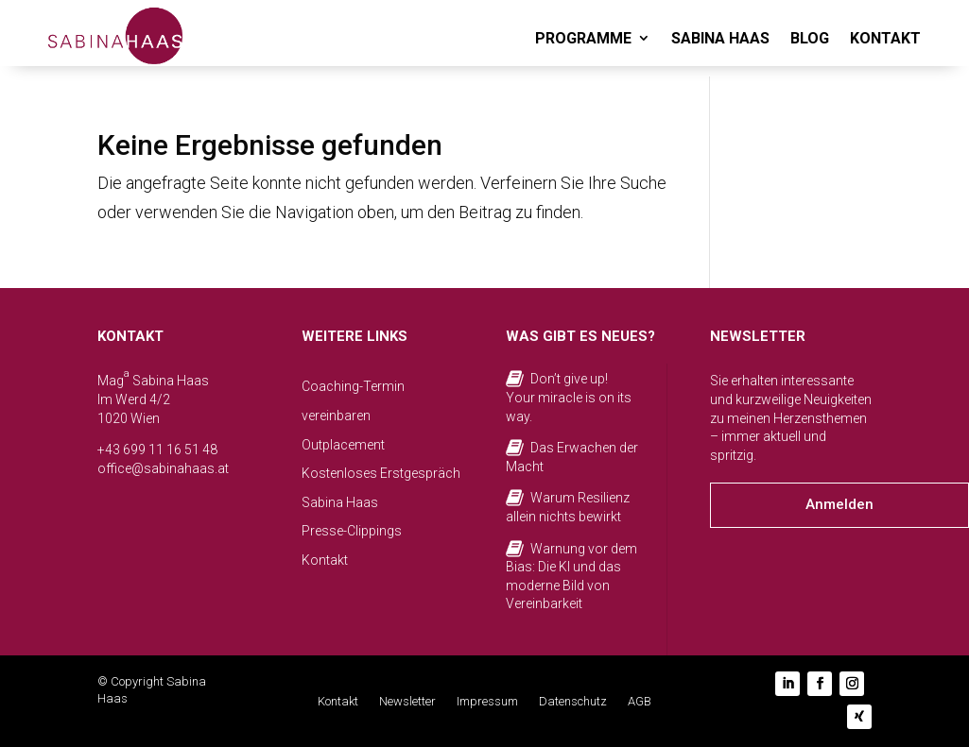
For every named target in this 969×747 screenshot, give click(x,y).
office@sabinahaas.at (163, 468)
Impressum (487, 701)
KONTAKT (885, 38)
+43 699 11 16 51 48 (157, 449)
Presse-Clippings (352, 530)
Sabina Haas (340, 502)
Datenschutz (573, 701)
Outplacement (343, 444)
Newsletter (407, 701)
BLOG (809, 38)
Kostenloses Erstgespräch (381, 473)
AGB (639, 701)
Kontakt (325, 560)
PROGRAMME (583, 38)
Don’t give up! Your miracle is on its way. (569, 397)
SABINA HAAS (720, 38)
